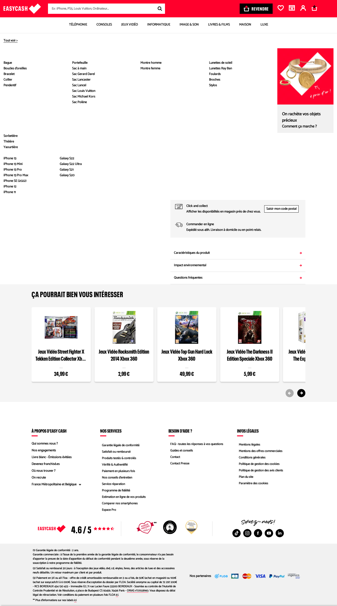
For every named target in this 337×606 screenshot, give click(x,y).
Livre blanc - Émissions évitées (52, 457)
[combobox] (106, 9)
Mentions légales (248, 443)
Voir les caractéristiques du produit (99, 155)
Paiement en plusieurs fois (117, 471)
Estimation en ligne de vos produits (123, 498)
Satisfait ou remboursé (115, 450)
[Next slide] (301, 393)
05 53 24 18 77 (271, 193)
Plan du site (244, 477)
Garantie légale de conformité (120, 443)
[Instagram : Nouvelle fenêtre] (247, 533)
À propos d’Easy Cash (49, 431)
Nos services (110, 431)
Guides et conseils (180, 450)
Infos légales (248, 431)
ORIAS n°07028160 (137, 590)
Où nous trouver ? (43, 471)
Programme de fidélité (115, 491)
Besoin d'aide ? (180, 431)
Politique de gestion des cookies (258, 464)
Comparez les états (294, 90)
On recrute (39, 477)
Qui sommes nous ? (45, 443)
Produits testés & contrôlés (118, 457)
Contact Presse (178, 464)
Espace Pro (107, 511)
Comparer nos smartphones (119, 505)
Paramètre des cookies (252, 484)
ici (117, 595)
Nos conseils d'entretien (116, 477)
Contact (173, 457)
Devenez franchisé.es (46, 464)
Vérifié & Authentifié (113, 464)
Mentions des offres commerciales (260, 450)
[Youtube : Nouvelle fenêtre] (269, 533)
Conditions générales (251, 457)
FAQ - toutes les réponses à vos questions (196, 443)
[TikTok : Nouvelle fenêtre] (236, 533)
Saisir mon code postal (281, 209)
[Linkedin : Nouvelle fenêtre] (279, 533)
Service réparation (112, 484)
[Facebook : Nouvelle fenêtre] (258, 533)
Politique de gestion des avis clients (260, 471)
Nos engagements (44, 450)
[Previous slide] (290, 393)
